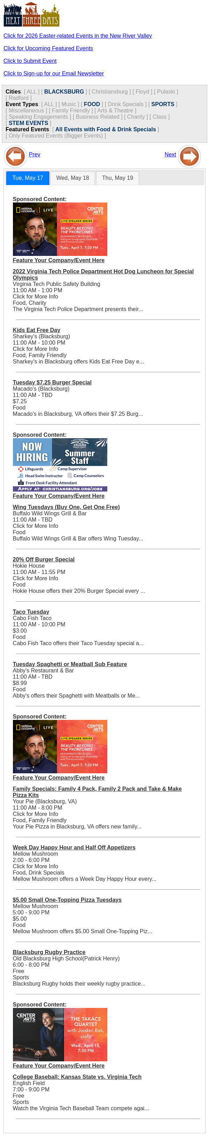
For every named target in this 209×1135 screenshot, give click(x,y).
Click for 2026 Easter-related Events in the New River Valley (77, 36)
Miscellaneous (26, 110)
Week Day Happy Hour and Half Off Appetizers (74, 847)
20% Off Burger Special (44, 559)
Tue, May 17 (27, 178)
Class (160, 117)
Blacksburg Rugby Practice (49, 952)
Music (69, 104)
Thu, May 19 (117, 178)
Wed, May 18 (72, 178)
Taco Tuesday (31, 612)
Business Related (98, 117)
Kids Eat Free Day (36, 330)
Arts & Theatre (115, 110)
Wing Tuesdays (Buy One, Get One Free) (66, 507)
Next (170, 154)
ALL (31, 92)
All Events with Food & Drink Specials (105, 129)
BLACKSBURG (64, 92)
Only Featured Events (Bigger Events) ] (57, 136)
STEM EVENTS (28, 123)
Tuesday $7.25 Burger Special (52, 382)
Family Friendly (71, 110)
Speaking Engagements (38, 117)
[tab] (27, 178)
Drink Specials (126, 104)
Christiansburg (110, 92)
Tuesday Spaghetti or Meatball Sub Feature (70, 664)
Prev (34, 154)
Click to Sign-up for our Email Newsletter (53, 73)
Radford (19, 98)
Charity (136, 117)
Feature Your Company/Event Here (59, 260)
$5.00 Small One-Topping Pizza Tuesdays (67, 900)
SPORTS (162, 104)
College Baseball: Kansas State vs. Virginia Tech (77, 1077)
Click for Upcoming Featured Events (48, 48)
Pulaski (166, 92)
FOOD (92, 104)
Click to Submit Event (30, 61)
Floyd (142, 92)
